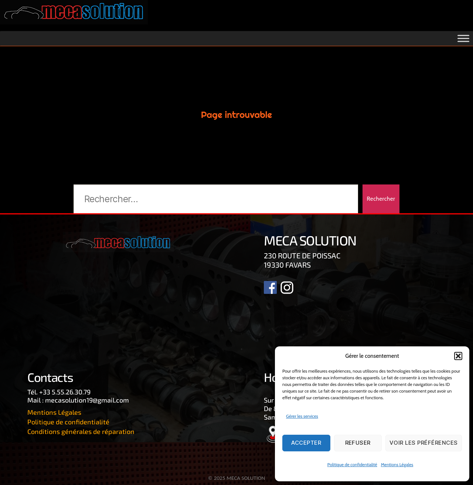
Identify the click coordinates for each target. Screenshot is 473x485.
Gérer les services (302, 416)
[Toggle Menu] (463, 38)
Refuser (358, 442)
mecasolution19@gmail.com (87, 400)
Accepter (306, 442)
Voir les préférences (423, 442)
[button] (458, 356)
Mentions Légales (397, 464)
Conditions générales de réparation (81, 431)
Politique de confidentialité (352, 464)
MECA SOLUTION (246, 478)
